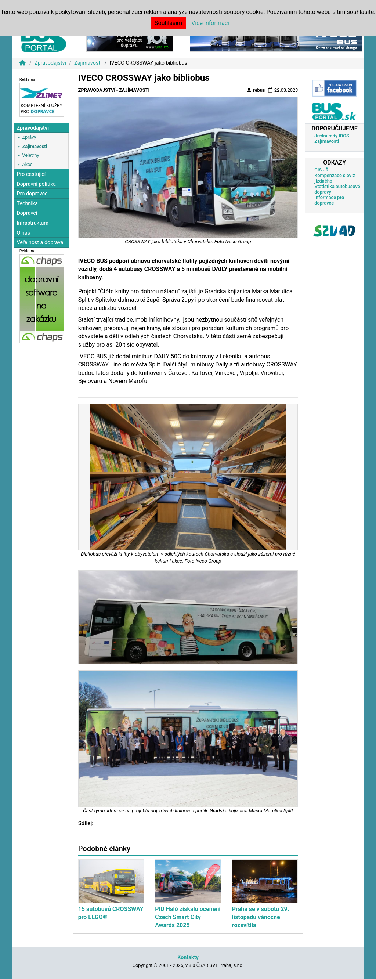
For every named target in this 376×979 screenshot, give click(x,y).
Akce (27, 164)
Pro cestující (31, 174)
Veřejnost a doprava (40, 242)
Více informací (210, 22)
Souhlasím (168, 22)
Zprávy (29, 137)
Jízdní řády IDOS (331, 135)
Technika (27, 204)
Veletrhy (30, 155)
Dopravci (27, 213)
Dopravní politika (36, 184)
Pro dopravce (32, 194)
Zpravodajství (50, 63)
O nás (23, 233)
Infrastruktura (32, 223)
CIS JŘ (321, 170)
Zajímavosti (88, 63)
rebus (255, 90)
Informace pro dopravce (329, 200)
